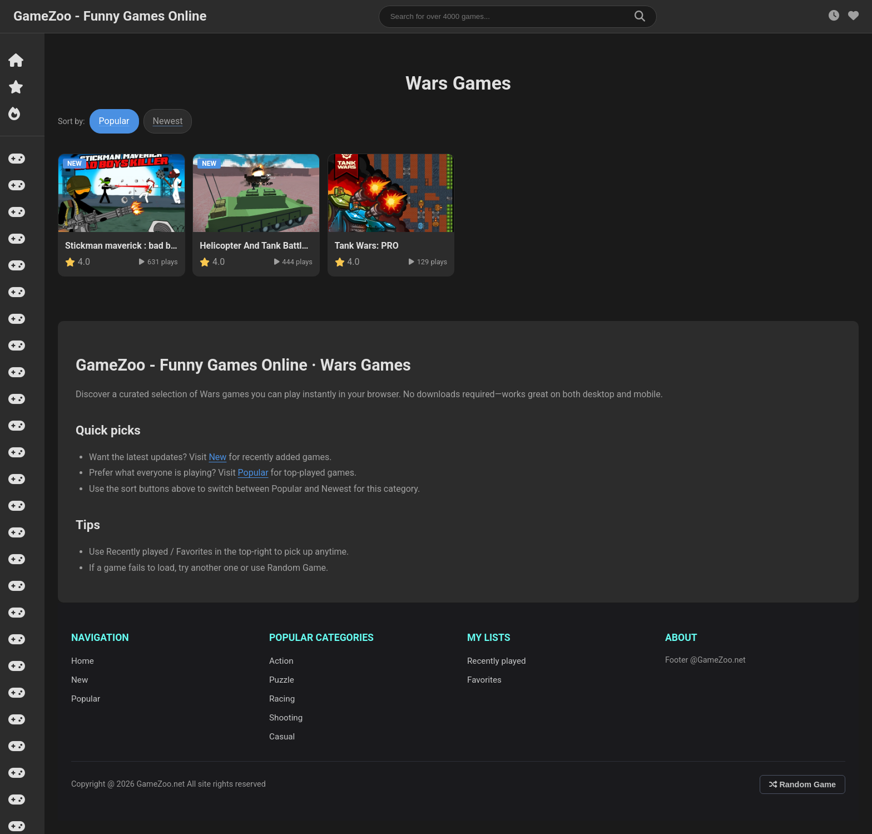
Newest (168, 121)
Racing (282, 699)
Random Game (802, 784)
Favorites (484, 680)
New (217, 457)
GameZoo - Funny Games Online (109, 16)
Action (281, 661)
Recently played (496, 661)
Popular (114, 121)
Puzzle (281, 680)
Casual (282, 737)
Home (82, 661)
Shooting (286, 718)
